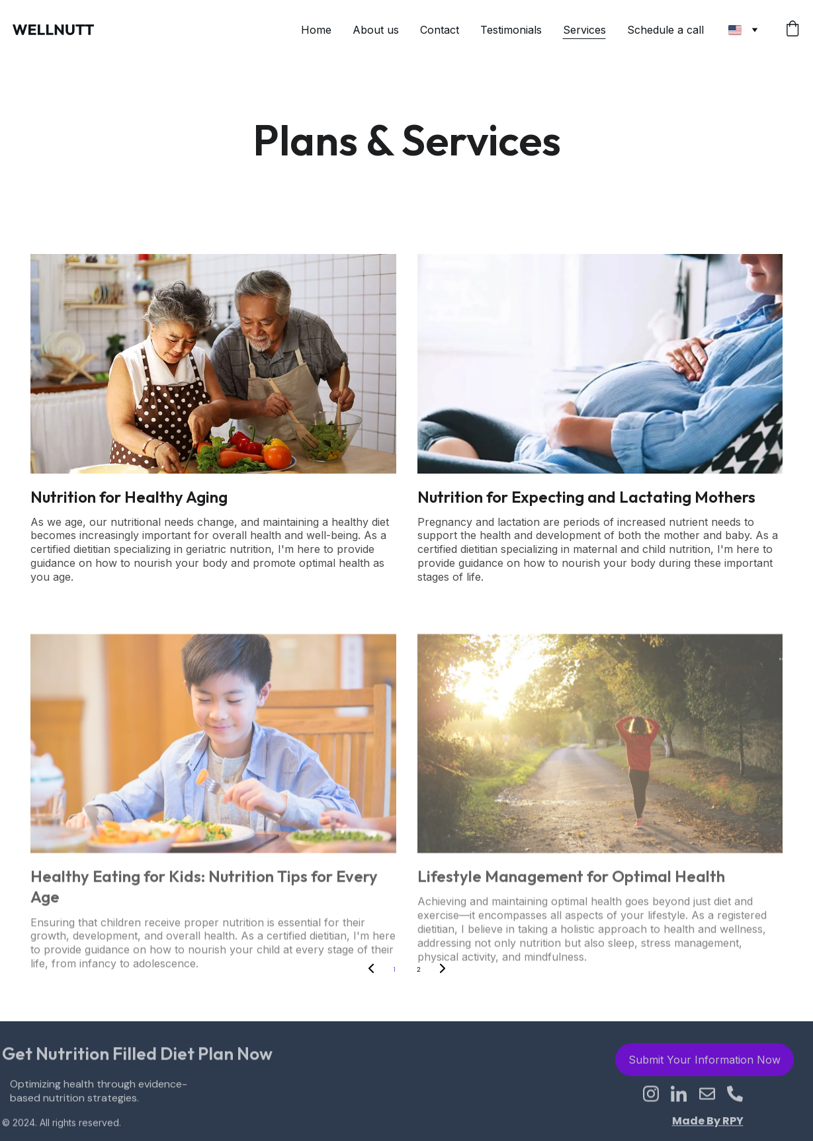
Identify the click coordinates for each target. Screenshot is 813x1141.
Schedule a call (667, 29)
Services (584, 29)
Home (316, 29)
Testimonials (511, 29)
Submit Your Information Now (704, 1062)
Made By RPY (708, 1122)
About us (376, 29)
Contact (439, 29)
